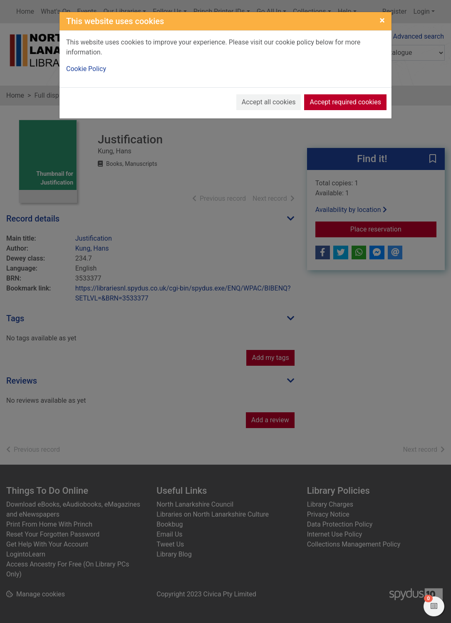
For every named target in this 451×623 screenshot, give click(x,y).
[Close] (382, 20)
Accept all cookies (269, 102)
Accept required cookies (345, 102)
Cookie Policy (86, 69)
